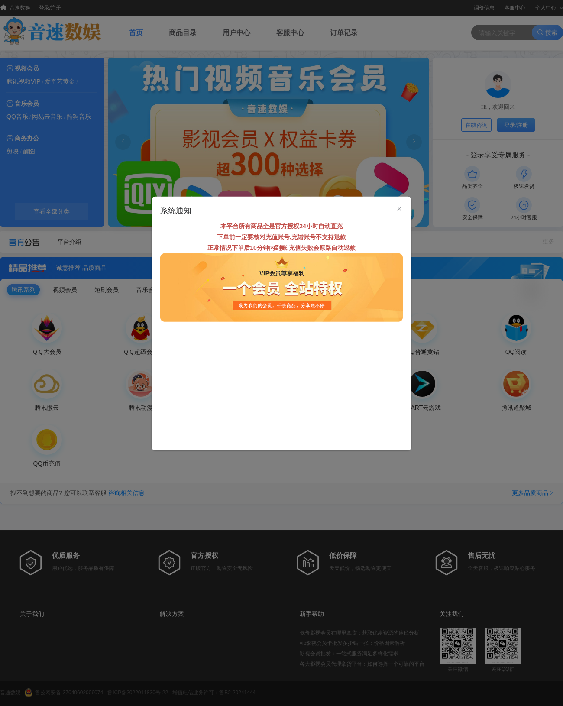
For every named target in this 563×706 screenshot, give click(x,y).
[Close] (399, 209)
